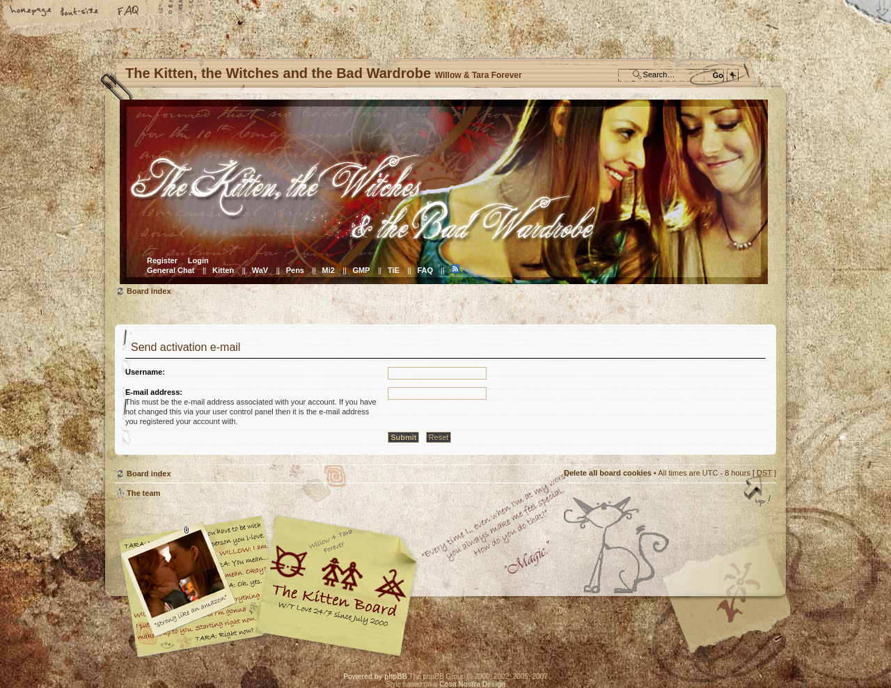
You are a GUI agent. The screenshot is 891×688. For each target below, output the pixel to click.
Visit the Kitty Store (734, 617)
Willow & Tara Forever (337, 581)
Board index (444, 192)
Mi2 (328, 270)
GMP (361, 270)
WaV (260, 270)
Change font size (80, 12)
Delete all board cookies (608, 473)
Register (162, 260)
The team (143, 493)
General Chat (170, 270)
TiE (394, 270)
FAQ (128, 12)
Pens (295, 270)
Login (198, 260)
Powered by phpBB (375, 676)
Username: (145, 372)
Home (31, 12)
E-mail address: (153, 392)
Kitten (223, 270)
